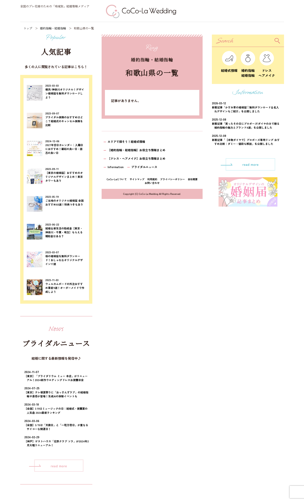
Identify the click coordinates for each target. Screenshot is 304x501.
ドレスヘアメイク (266, 70)
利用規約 (152, 179)
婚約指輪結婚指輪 (248, 70)
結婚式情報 (229, 68)
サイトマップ (137, 179)
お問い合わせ (152, 183)
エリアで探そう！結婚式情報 (126, 141)
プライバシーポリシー (172, 179)
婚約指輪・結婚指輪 (53, 28)
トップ (27, 28)
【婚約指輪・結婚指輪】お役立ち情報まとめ (136, 150)
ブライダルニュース (144, 167)
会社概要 (193, 179)
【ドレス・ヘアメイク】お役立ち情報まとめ (136, 158)
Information (115, 167)
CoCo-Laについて (117, 179)
